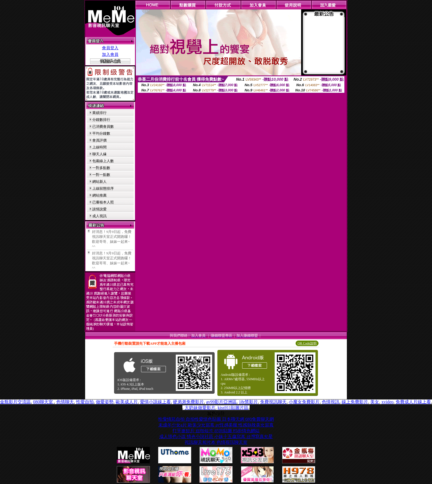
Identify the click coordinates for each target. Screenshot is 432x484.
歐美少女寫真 (201, 425)
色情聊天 (65, 401)
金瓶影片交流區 (15, 401)
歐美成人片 (127, 401)
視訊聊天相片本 (201, 442)
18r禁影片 (248, 401)
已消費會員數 (103, 126)
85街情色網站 (246, 430)
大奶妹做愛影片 (200, 407)
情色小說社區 (200, 436)
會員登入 (110, 48)
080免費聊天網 (259, 419)
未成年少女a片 (173, 425)
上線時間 (99, 147)
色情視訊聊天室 (232, 442)
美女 (374, 401)
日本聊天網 (233, 419)
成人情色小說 (173, 436)
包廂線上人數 (103, 161)
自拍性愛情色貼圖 (204, 419)
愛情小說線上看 (155, 401)
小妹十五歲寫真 (230, 436)
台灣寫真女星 (259, 436)
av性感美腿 (226, 425)
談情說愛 (99, 209)
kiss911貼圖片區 (233, 407)
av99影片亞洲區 (221, 401)
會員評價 (99, 140)
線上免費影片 (355, 401)
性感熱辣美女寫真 (256, 425)
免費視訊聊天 (273, 401)
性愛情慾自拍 (172, 419)
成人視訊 (99, 216)
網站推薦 (99, 195)
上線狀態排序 (103, 188)
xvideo (387, 401)
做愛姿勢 (105, 401)
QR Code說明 (307, 343)
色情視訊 (330, 401)
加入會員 (110, 54)
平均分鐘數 (101, 133)
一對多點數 (101, 168)
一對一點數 (101, 175)
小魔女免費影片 (304, 401)
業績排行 (99, 113)
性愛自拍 (85, 401)
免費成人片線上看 (413, 401)
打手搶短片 (184, 430)
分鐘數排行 (101, 120)
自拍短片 (205, 430)
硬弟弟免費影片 (188, 401)
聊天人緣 (99, 154)
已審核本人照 (103, 202)
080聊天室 (43, 401)
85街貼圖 (223, 430)
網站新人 (99, 182)
